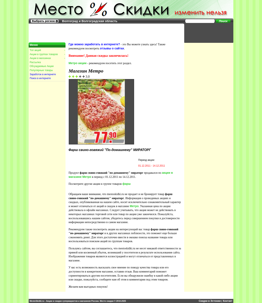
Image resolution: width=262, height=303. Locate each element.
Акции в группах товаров (47, 54)
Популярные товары (41, 70)
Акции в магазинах (47, 58)
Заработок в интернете (43, 74)
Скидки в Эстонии (210, 301)
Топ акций (47, 50)
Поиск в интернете (40, 78)
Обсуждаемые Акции (42, 66)
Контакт (227, 301)
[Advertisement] (206, 33)
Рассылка (35, 62)
